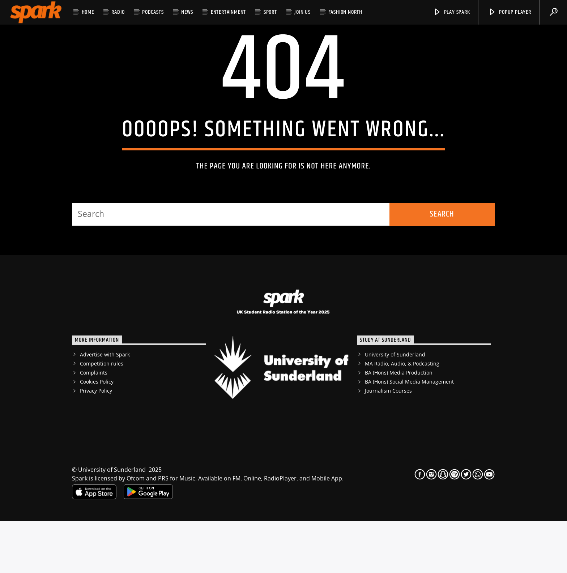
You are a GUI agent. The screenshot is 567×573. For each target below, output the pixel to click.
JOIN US (302, 12)
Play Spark (451, 12)
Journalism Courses (388, 442)
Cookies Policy (97, 433)
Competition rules (101, 415)
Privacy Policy (96, 442)
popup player (509, 12)
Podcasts (152, 12)
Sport (270, 12)
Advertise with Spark (105, 406)
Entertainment (228, 12)
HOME (88, 12)
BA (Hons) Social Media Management (409, 433)
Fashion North (345, 12)
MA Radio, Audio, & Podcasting (402, 415)
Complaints (93, 424)
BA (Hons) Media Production (398, 424)
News (187, 12)
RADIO (117, 12)
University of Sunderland (395, 406)
